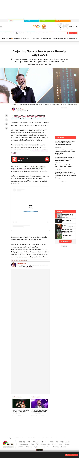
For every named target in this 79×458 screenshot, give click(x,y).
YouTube (36, 421)
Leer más (28, 266)
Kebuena (65, 444)
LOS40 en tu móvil (58, 438)
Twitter (6, 119)
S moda (49, 446)
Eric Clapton (36, 38)
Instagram (30, 421)
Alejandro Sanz (23, 260)
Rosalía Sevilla (18, 38)
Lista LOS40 (4, 33)
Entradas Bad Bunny (46, 38)
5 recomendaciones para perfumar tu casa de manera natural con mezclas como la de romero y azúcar (64, 159)
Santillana (36, 442)
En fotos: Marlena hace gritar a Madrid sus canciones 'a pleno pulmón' (20, 411)
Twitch (45, 421)
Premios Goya (14, 260)
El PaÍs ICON (43, 446)
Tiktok (33, 421)
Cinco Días (42, 444)
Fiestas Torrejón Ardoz (59, 38)
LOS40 (11, 21)
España (70, 26)
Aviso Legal (9, 438)
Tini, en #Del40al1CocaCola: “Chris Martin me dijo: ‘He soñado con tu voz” (39, 411)
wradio (37, 444)
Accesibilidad (16, 438)
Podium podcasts (36, 446)
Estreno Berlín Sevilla (72, 38)
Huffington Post (24, 444)
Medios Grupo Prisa (8, 447)
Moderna (28, 446)
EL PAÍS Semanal (54, 444)
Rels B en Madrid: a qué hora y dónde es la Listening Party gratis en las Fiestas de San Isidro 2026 (65, 151)
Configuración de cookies (47, 438)
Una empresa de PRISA (8, 443)
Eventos (29, 33)
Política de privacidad (25, 438)
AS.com (56, 442)
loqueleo (56, 446)
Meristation (63, 446)
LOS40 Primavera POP (47, 33)
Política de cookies (36, 438)
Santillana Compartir (45, 442)
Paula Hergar (20, 109)
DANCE (43, 21)
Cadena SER (51, 442)
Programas (21, 33)
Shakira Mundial (27, 38)
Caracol (67, 442)
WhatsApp (6, 123)
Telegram (6, 128)
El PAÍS (22, 442)
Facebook (6, 115)
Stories (49, 421)
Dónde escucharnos (68, 438)
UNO (32, 444)
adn (61, 442)
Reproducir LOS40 (47, 159)
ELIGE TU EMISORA (70, 454)
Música (11, 33)
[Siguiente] (76, 38)
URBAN (58, 21)
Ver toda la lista (64, 241)
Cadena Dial (49, 444)
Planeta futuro (60, 444)
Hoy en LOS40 (36, 33)
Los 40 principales (29, 442)
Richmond (21, 446)
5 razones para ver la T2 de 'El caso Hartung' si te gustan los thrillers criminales (64, 166)
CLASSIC (27, 21)
